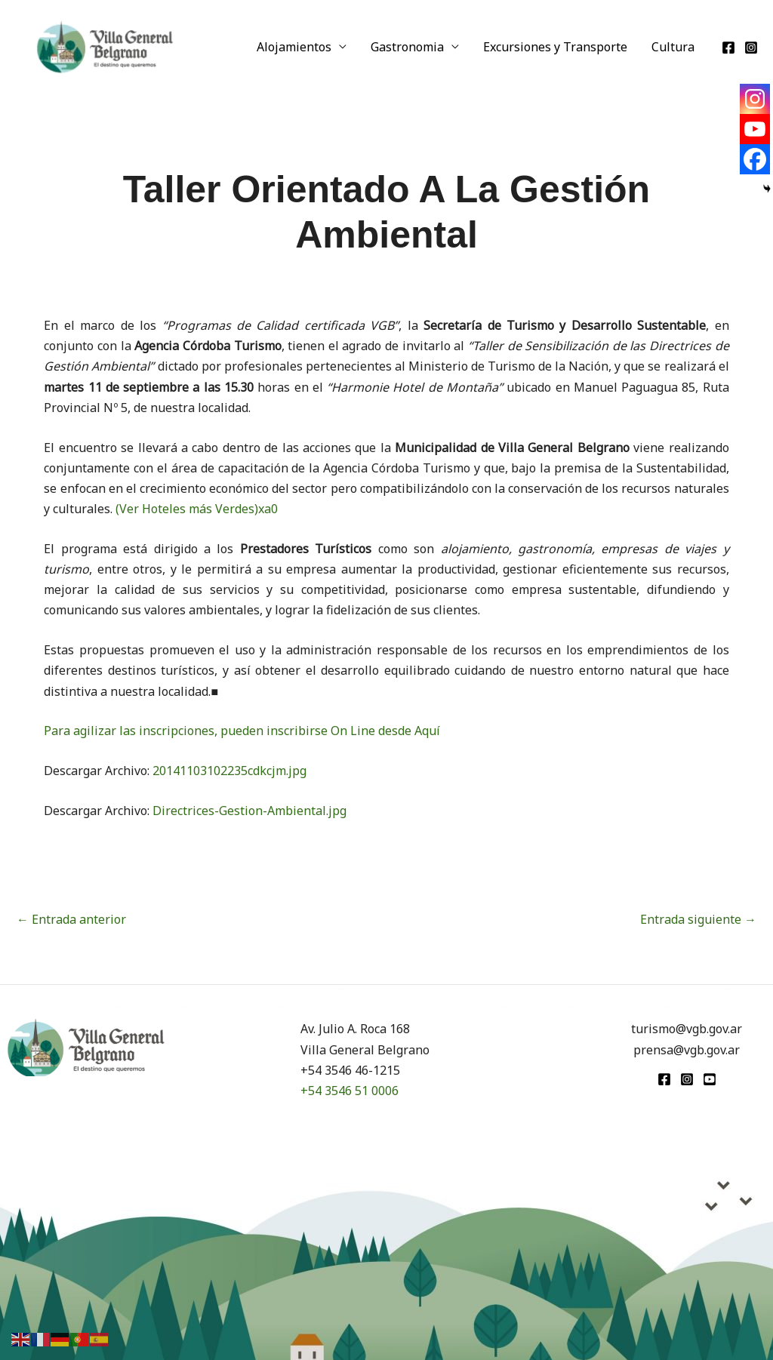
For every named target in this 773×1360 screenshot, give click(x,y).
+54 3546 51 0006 (349, 1090)
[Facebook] (728, 47)
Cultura (672, 46)
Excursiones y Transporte (555, 46)
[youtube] (709, 1079)
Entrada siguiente (698, 919)
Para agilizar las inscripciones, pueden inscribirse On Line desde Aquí (242, 730)
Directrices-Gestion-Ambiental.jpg (249, 810)
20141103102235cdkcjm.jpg (229, 770)
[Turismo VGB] (105, 45)
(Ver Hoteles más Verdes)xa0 (196, 508)
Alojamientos (294, 46)
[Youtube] (755, 129)
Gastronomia (407, 46)
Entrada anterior (71, 919)
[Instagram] (751, 47)
